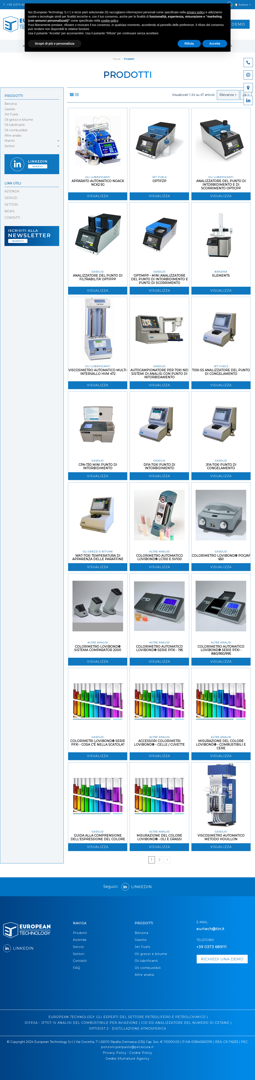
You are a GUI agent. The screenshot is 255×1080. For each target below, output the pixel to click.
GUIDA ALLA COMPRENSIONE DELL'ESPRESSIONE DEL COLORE (98, 837)
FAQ (76, 968)
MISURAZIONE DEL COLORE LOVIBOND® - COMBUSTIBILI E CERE (221, 744)
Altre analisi (13, 135)
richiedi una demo (222, 959)
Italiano (243, 4)
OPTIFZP (159, 181)
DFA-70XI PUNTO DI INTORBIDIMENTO (159, 466)
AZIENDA (12, 191)
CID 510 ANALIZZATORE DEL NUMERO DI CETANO (185, 1023)
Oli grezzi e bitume (19, 120)
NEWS (10, 211)
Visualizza (97, 196)
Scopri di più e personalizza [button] (54, 43)
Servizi (78, 947)
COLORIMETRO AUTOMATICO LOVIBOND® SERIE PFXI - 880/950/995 (221, 650)
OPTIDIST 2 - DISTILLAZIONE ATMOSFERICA (127, 1028)
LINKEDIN (136, 887)
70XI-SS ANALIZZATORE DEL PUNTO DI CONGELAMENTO (221, 372)
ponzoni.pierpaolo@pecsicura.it (127, 1047)
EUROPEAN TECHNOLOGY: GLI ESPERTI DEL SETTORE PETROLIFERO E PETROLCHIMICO (127, 1017)
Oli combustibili (16, 130)
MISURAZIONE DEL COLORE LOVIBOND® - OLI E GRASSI (159, 837)
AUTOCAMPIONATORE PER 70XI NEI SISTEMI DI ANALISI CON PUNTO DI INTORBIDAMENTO (159, 373)
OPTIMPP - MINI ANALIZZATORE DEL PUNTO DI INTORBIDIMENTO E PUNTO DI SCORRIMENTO (159, 279)
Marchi (10, 141)
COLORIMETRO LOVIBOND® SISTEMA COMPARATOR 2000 (97, 648)
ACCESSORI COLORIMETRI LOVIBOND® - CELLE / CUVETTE (159, 743)
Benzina (11, 104)
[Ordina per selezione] (228, 95)
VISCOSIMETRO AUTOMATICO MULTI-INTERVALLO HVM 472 (97, 372)
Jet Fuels (11, 114)
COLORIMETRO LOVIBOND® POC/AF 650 (221, 557)
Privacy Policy (115, 1053)
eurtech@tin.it (210, 929)
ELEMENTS (221, 276)
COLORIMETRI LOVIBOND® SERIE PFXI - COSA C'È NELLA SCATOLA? (97, 743)
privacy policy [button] (196, 12)
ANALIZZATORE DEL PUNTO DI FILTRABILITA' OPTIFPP (97, 277)
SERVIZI (11, 198)
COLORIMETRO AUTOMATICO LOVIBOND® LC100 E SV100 (159, 557)
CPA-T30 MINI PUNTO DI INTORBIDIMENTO (97, 466)
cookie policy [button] (109, 20)
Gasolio (10, 109)
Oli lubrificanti (15, 125)
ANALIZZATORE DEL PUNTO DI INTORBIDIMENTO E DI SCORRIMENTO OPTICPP (221, 184)
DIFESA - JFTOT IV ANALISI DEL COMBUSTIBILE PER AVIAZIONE (81, 1023)
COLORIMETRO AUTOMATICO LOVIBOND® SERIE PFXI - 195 (159, 648)
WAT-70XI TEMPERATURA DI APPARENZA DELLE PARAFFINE (97, 557)
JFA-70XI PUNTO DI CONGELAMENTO (221, 466)
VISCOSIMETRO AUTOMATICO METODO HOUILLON (221, 837)
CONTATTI (12, 218)
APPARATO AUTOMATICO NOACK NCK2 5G (98, 183)
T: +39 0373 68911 (17, 4)
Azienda (79, 940)
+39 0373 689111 (211, 947)
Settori (10, 146)
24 (246, 95)
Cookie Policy (140, 1053)
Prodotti (14, 96)
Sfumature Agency (133, 1058)
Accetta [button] (214, 43)
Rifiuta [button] (189, 43)
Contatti (80, 961)
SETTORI (11, 205)
